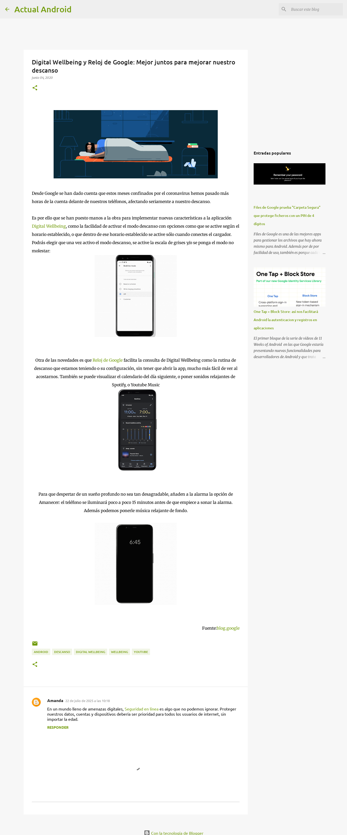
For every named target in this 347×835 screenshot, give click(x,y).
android (41, 652)
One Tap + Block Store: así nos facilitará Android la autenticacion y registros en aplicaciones (286, 319)
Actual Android (43, 9)
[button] (35, 88)
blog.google (228, 628)
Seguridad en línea (141, 708)
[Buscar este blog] (316, 9)
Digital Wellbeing (49, 226)
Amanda (55, 700)
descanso (62, 652)
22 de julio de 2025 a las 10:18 (87, 700)
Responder (57, 727)
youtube (141, 652)
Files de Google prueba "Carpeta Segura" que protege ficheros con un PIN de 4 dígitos (287, 215)
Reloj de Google (108, 360)
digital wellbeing (90, 652)
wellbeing (119, 652)
